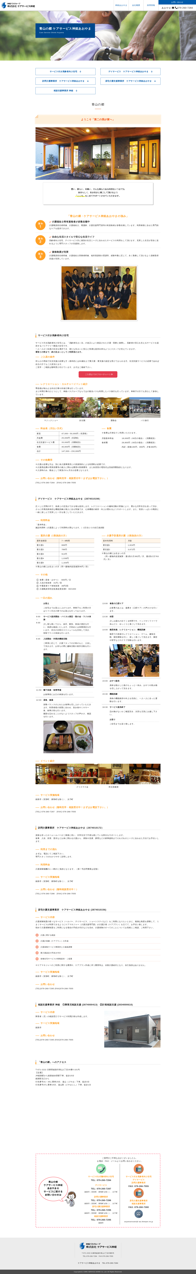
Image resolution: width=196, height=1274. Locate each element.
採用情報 (151, 5)
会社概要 (136, 5)
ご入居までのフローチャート (98, 374)
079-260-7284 (184, 7)
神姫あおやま (121, 5)
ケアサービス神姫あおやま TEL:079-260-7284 (98, 1263)
